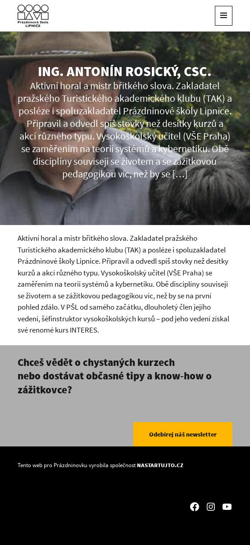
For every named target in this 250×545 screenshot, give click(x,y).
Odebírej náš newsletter (183, 434)
